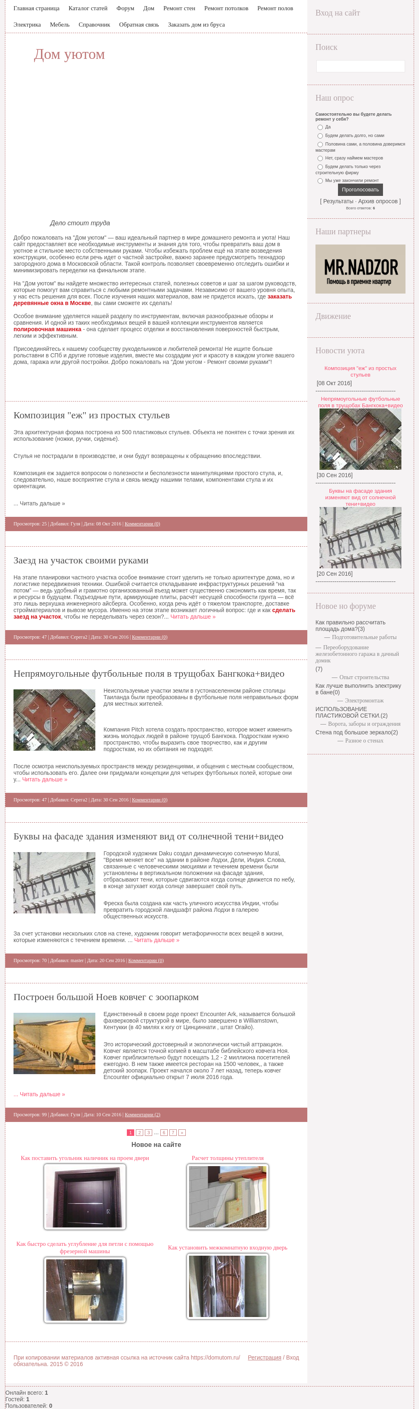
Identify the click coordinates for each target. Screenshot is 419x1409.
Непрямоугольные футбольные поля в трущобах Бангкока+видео (149, 673)
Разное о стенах (364, 741)
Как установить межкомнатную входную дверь (228, 1247)
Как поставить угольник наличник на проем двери (85, 1158)
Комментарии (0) (142, 524)
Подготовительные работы (364, 637)
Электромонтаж (364, 701)
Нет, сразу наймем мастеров (354, 157)
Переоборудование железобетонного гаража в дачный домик (357, 654)
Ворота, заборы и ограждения (364, 724)
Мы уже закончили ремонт (352, 180)
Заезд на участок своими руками (81, 560)
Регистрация (265, 1357)
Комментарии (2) (142, 1114)
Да (328, 126)
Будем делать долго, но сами (354, 135)
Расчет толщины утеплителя (227, 1158)
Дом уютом (69, 54)
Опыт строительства (364, 677)
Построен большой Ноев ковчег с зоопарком (106, 997)
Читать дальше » (193, 616)
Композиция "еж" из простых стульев (92, 415)
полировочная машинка (47, 329)
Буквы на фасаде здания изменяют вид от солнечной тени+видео (149, 836)
